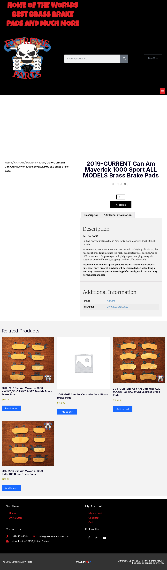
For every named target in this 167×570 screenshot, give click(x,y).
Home (8, 162)
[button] (162, 91)
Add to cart (121, 204)
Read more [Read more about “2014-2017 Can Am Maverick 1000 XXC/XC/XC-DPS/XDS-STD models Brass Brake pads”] (11, 408)
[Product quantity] (120, 197)
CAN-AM (19, 162)
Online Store (16, 517)
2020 (115, 306)
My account (95, 513)
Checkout (93, 517)
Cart (90, 522)
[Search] (124, 59)
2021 (120, 306)
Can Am (111, 300)
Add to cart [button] (67, 411)
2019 (109, 306)
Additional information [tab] (118, 215)
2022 (125, 306)
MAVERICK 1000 (35, 162)
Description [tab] (91, 215)
